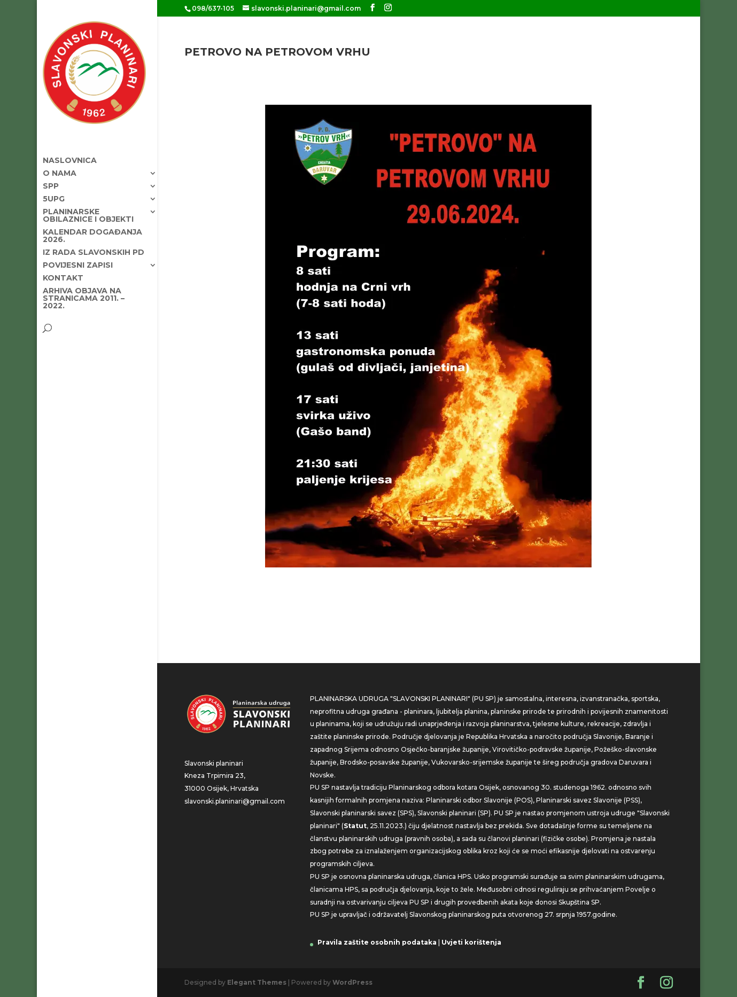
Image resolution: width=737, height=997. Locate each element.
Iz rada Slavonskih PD (93, 247)
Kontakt (63, 273)
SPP (51, 181)
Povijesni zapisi (78, 260)
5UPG (54, 194)
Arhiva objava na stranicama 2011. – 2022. (84, 293)
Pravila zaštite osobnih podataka (377, 942)
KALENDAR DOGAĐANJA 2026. (92, 231)
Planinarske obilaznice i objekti (88, 210)
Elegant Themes (256, 982)
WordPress (352, 982)
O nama (59, 168)
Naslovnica (70, 155)
